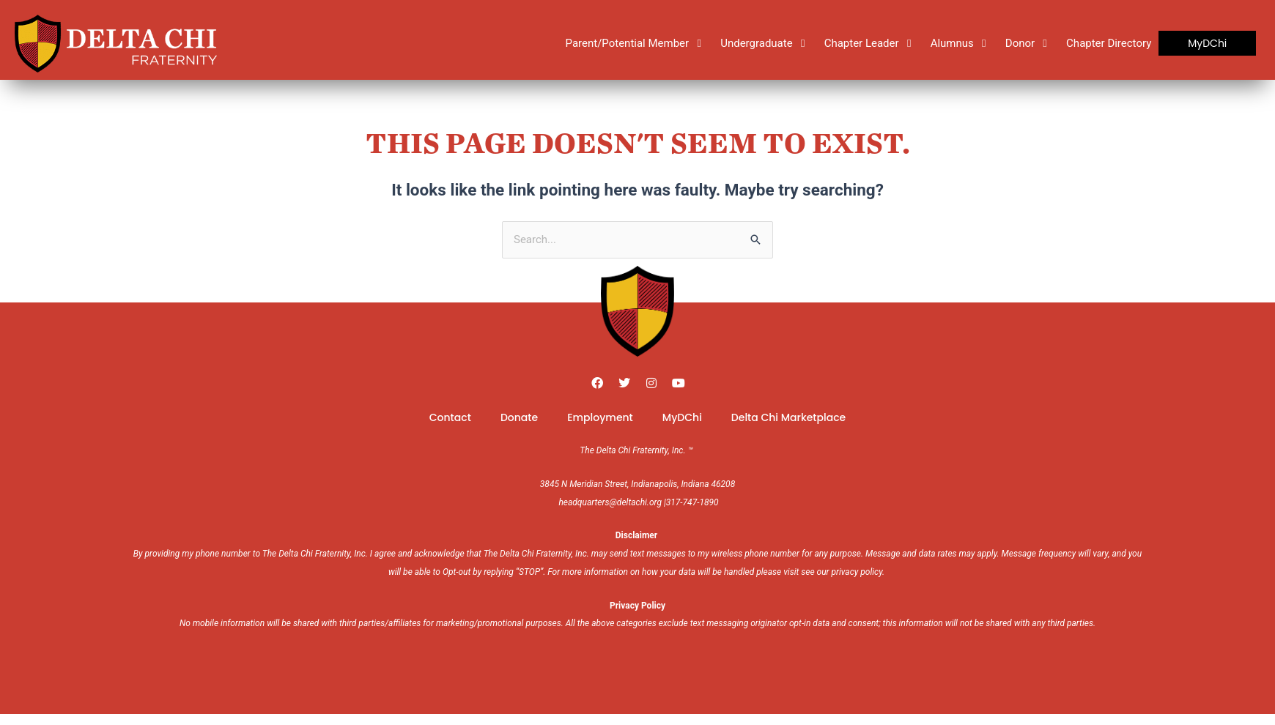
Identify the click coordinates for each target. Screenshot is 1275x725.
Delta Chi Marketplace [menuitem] (788, 417)
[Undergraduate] (765, 43)
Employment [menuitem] (600, 417)
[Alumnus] (960, 43)
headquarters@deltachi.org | (611, 502)
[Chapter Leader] (870, 43)
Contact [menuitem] (450, 417)
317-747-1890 (692, 502)
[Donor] (1028, 43)
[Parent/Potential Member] (636, 43)
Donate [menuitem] (519, 417)
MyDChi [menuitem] (682, 417)
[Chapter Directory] (1108, 43)
